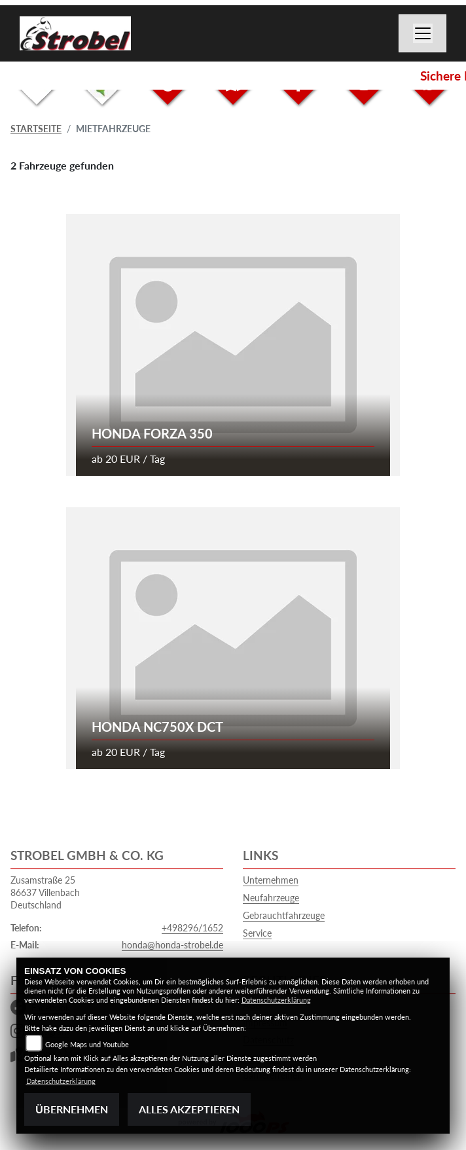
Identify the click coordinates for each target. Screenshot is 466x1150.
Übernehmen (71, 1109)
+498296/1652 (192, 927)
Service (257, 933)
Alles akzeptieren (189, 1109)
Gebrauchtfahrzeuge (284, 915)
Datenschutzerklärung (276, 1000)
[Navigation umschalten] (423, 33)
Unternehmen (270, 880)
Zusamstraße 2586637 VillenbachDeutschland (45, 892)
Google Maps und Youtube (87, 1044)
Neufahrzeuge (271, 897)
